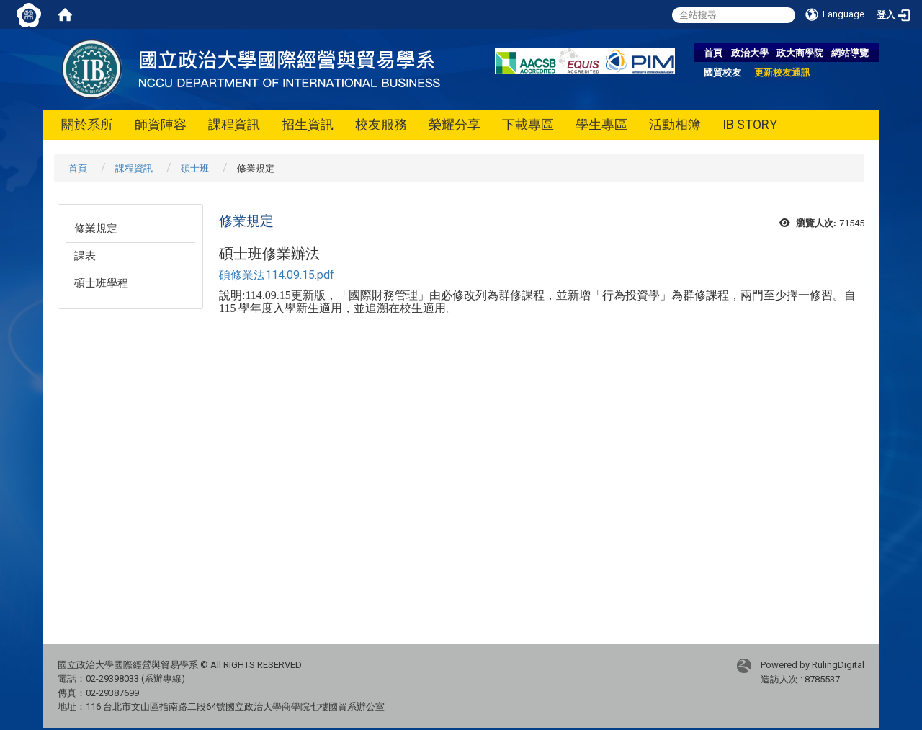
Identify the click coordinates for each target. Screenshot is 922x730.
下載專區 (528, 124)
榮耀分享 (454, 124)
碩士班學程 (101, 283)
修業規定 (95, 228)
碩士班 (195, 168)
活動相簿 (675, 124)
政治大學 (750, 53)
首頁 (713, 53)
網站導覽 (850, 53)
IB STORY (749, 124)
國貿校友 (722, 72)
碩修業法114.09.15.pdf (276, 275)
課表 (85, 255)
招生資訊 (308, 124)
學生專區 (601, 124)
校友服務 (381, 124)
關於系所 (87, 124)
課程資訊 (234, 124)
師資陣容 (161, 124)
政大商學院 (799, 53)
